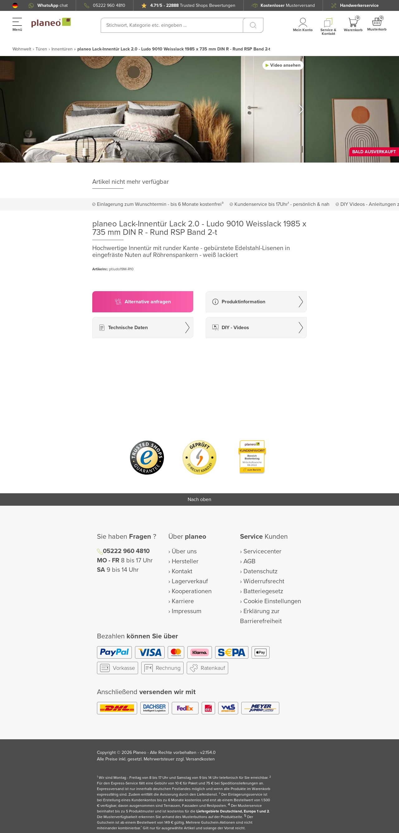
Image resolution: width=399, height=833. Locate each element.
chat (52, 5)
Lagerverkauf (190, 581)
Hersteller (185, 561)
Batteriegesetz (263, 591)
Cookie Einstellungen (272, 601)
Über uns (184, 551)
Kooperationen (192, 591)
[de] (15, 5)
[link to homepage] (51, 23)
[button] (15, 5)
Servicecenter (262, 551)
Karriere (183, 601)
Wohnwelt (21, 49)
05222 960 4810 (109, 5)
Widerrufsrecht (263, 581)
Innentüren (62, 49)
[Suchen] (253, 25)
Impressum (186, 611)
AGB (249, 561)
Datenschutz (260, 571)
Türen (41, 49)
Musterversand (288, 5)
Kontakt (182, 571)
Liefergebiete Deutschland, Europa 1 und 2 (232, 811)
